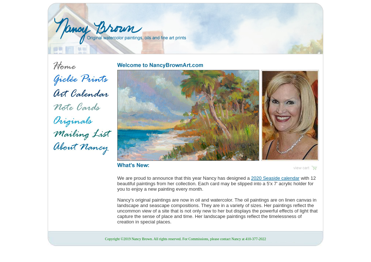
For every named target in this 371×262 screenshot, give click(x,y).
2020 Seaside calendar (275, 178)
